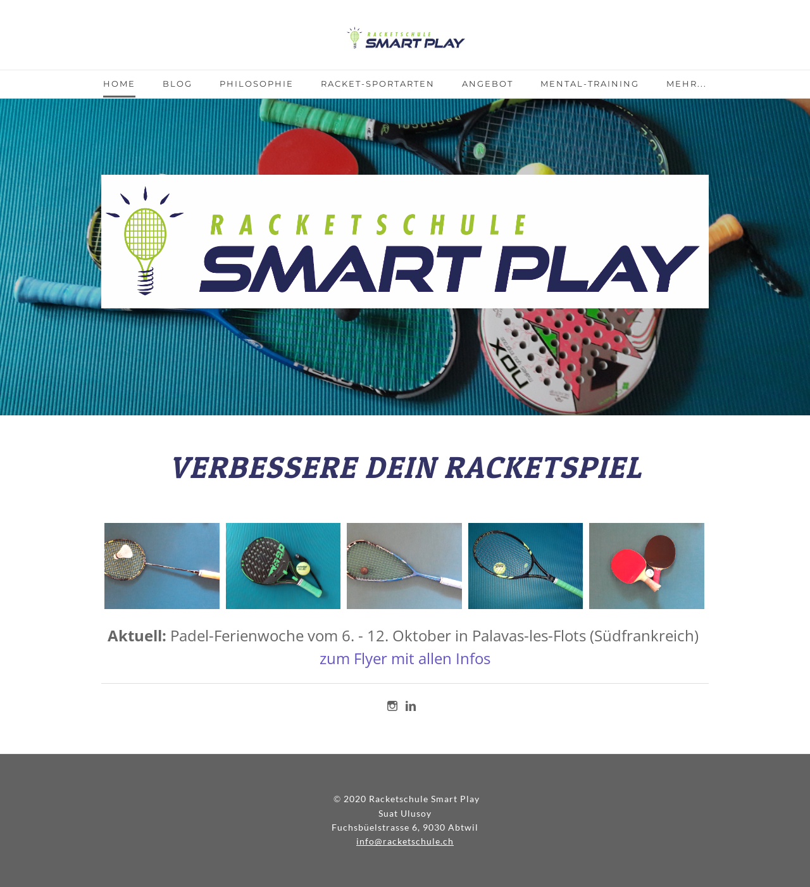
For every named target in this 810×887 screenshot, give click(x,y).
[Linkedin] (411, 706)
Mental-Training (589, 84)
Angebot (487, 84)
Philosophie (257, 84)
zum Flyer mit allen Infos (405, 658)
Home (119, 84)
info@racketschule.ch (405, 841)
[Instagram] (392, 706)
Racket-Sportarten (378, 84)
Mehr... (686, 84)
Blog (177, 84)
